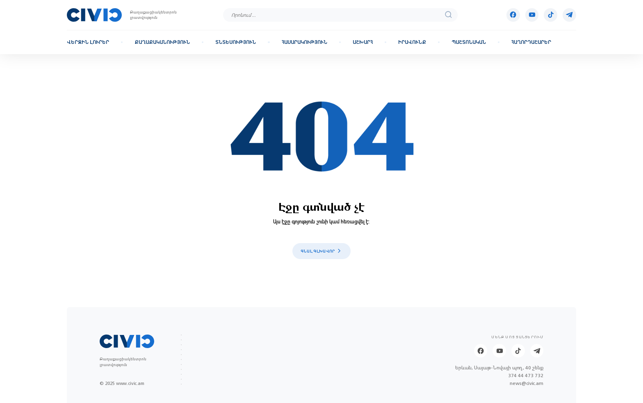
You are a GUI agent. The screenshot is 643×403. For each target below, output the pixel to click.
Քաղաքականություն (162, 42)
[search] (449, 15)
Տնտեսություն (235, 42)
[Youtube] (532, 15)
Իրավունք (412, 42)
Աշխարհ (363, 42)
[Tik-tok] (550, 15)
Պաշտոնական (468, 42)
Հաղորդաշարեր (531, 42)
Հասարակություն (304, 42)
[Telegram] (569, 15)
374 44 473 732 (525, 376)
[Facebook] (513, 15)
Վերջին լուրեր (88, 42)
